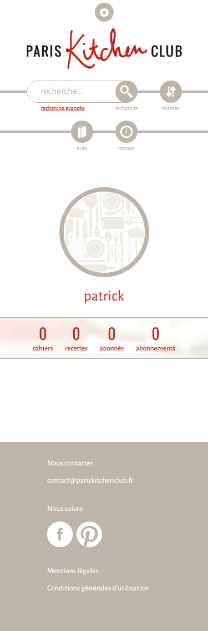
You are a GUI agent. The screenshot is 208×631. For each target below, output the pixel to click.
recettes (76, 338)
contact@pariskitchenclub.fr (90, 480)
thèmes (170, 109)
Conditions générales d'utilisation (98, 588)
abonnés (112, 338)
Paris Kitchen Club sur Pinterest (89, 534)
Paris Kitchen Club (104, 48)
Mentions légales (73, 571)
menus (126, 149)
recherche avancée (63, 109)
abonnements (155, 338)
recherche (126, 109)
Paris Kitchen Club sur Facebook (60, 534)
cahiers (43, 338)
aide (82, 149)
